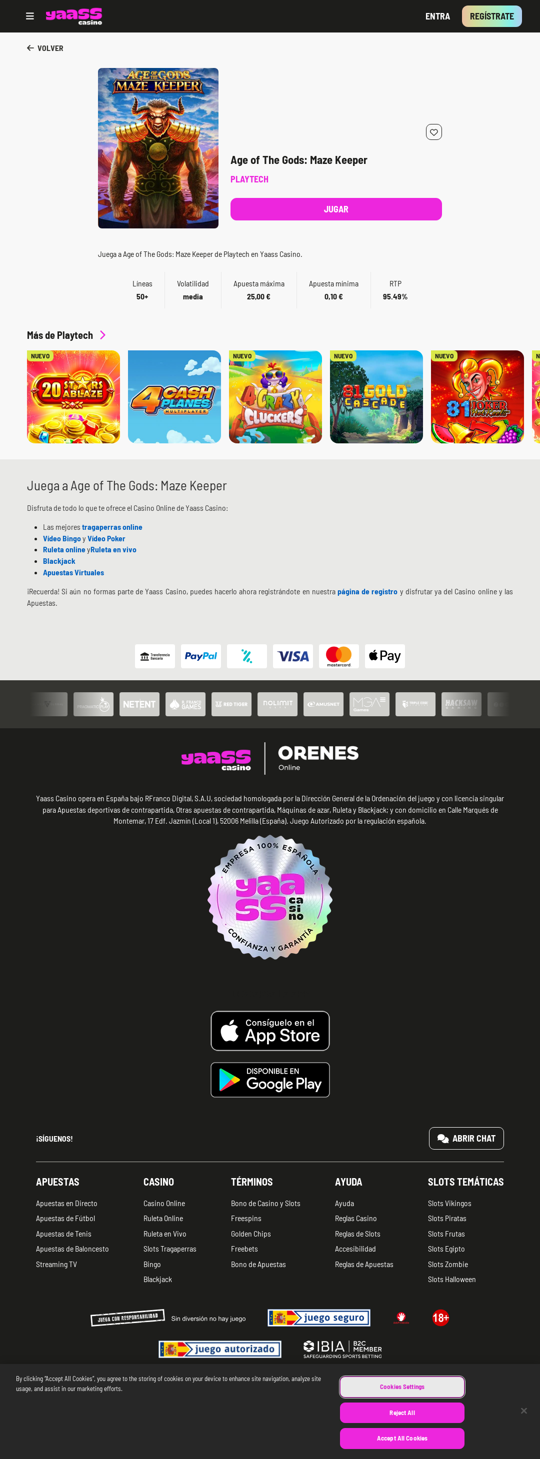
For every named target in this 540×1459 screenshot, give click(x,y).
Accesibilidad (355, 1248)
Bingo (152, 1264)
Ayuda (348, 1182)
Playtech (249, 178)
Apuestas (58, 1182)
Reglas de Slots (357, 1233)
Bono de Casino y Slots (265, 1203)
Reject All (402, 1423)
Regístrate (492, 15)
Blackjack (158, 1279)
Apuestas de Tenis (64, 1233)
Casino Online (164, 1203)
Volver (45, 47)
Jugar (336, 208)
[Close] (524, 1422)
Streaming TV (56, 1264)
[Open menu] (30, 16)
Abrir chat (467, 1138)
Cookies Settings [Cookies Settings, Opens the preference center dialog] (402, 1397)
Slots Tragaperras (170, 1248)
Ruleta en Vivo (165, 1233)
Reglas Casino (356, 1218)
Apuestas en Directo (67, 1203)
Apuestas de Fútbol (65, 1218)
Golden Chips (251, 1233)
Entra (438, 15)
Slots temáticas (466, 1182)
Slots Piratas (447, 1218)
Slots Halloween (452, 1279)
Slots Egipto (446, 1248)
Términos (252, 1182)
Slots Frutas (446, 1233)
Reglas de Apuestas (364, 1264)
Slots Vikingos (450, 1203)
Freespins (246, 1218)
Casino (159, 1182)
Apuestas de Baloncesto (72, 1248)
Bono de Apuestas (258, 1264)
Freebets (244, 1248)
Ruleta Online (163, 1218)
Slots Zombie (448, 1264)
